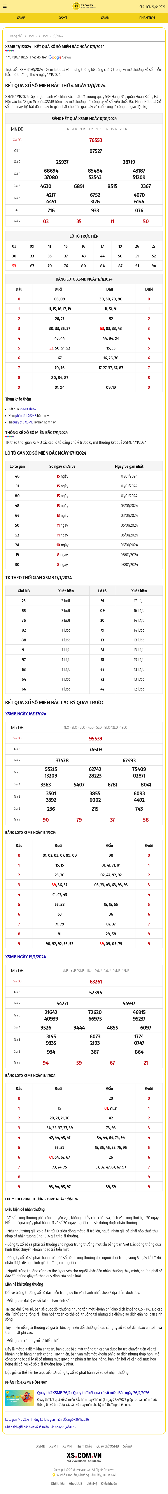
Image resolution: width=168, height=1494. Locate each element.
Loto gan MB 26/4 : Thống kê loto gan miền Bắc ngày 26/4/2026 (47, 1419)
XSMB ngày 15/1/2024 (25, 956)
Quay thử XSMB (107, 1446)
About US (75, 1483)
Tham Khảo (84, 1446)
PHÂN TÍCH (147, 18)
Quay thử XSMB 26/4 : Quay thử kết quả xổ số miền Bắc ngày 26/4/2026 (93, 1392)
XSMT (63, 18)
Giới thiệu (58, 1483)
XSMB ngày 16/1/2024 (25, 713)
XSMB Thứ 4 (27, 409)
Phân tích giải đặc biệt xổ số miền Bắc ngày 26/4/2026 (40, 1427)
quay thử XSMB (23, 422)
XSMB (21, 18)
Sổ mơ (127, 1446)
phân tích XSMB (26, 415)
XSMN (105, 18)
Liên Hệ (92, 1483)
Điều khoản (109, 1483)
